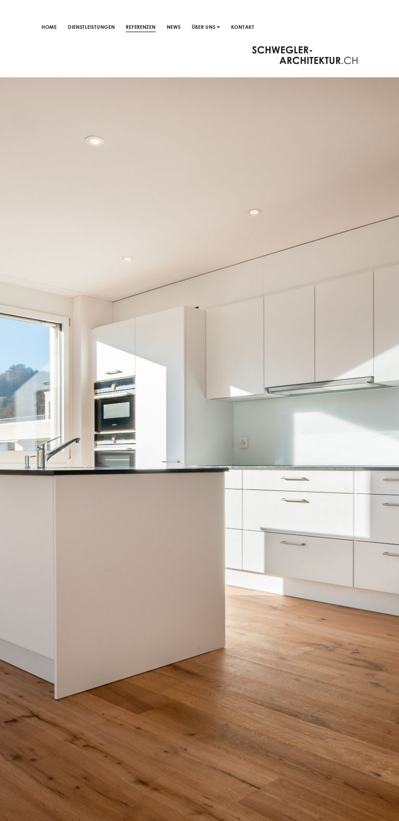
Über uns (206, 27)
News (174, 27)
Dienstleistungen (91, 27)
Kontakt (242, 27)
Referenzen (140, 27)
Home (49, 27)
